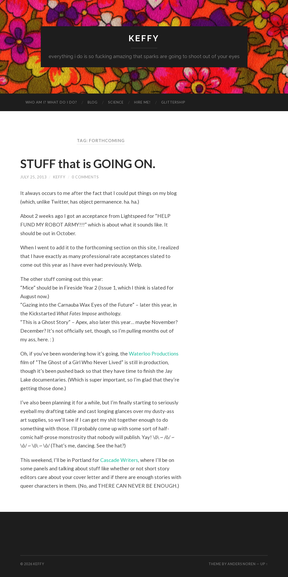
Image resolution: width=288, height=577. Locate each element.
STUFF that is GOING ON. (87, 164)
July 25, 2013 (33, 177)
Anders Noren (242, 564)
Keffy (144, 38)
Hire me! (142, 102)
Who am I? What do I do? (51, 102)
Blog (93, 102)
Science (116, 102)
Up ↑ (264, 564)
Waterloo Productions (154, 354)
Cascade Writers (119, 460)
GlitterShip (173, 102)
